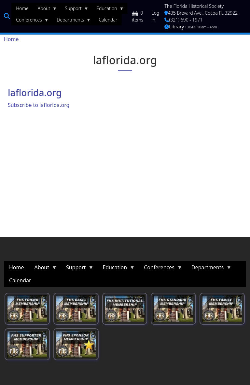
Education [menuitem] (108, 9)
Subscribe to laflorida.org (38, 105)
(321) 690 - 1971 (183, 20)
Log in (156, 16)
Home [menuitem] (22, 8)
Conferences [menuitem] (30, 21)
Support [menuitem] (75, 9)
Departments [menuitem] (71, 21)
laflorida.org (35, 92)
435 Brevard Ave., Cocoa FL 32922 (201, 13)
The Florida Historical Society (194, 6)
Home (11, 39)
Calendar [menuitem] (108, 20)
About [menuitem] (45, 9)
